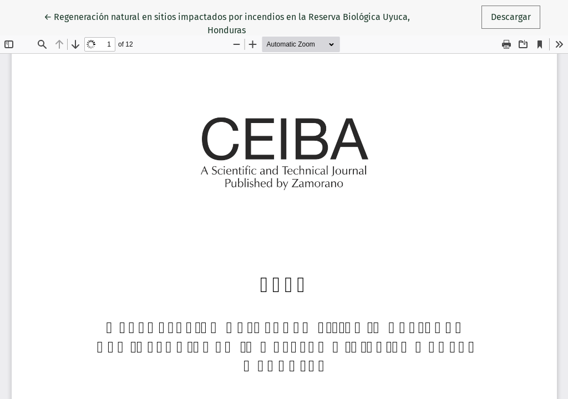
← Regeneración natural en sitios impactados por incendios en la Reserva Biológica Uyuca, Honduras (227, 22)
